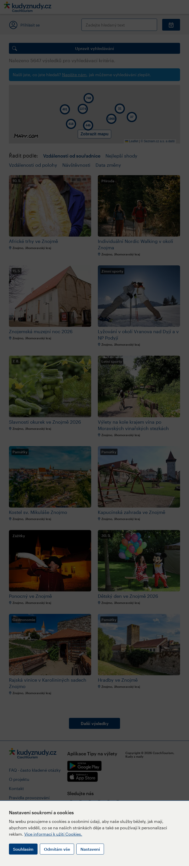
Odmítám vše (57, 849)
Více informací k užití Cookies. (53, 834)
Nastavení (90, 849)
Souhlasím (23, 849)
